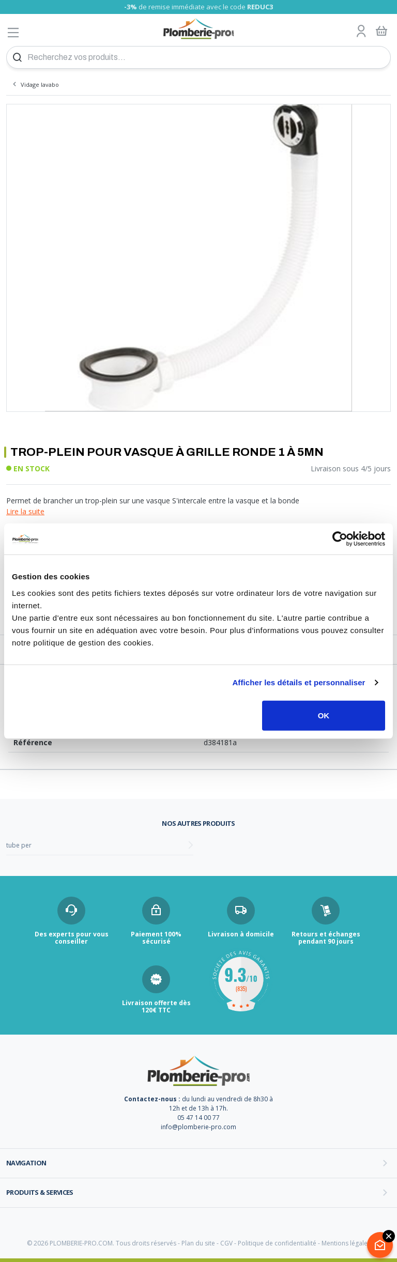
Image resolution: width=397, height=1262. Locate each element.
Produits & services (39, 1192)
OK (324, 715)
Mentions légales (346, 1243)
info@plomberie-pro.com (198, 1126)
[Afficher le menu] (13, 32)
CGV (226, 1243)
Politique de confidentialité (277, 1243)
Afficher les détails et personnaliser (298, 682)
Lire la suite (25, 511)
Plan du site (198, 1243)
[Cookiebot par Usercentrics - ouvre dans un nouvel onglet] (340, 539)
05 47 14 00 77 (198, 1117)
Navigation (26, 1162)
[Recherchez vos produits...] (198, 57)
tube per (19, 845)
